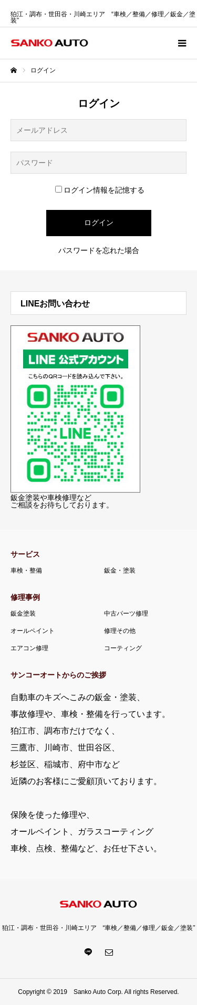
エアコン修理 (29, 648)
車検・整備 (26, 570)
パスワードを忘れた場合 (98, 250)
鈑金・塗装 (120, 570)
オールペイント (33, 630)
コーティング (123, 648)
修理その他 (120, 630)
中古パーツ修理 (126, 613)
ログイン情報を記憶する (99, 190)
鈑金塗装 (23, 613)
